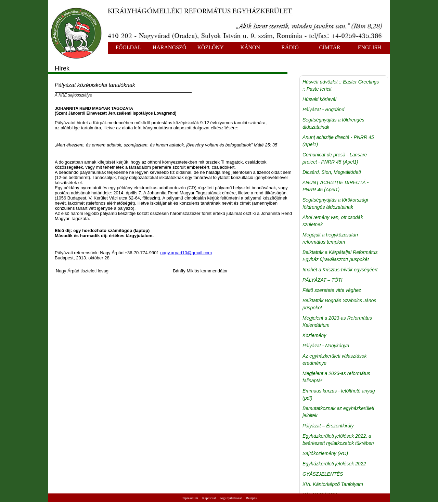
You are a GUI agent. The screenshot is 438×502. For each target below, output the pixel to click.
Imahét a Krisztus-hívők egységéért (339, 269)
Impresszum (189, 498)
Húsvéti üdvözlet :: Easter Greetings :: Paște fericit (340, 85)
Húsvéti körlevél (319, 99)
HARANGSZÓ (169, 47)
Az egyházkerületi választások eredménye (334, 359)
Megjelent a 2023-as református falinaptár (336, 377)
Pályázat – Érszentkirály (327, 425)
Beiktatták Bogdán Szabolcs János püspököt (339, 304)
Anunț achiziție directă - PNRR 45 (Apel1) (338, 140)
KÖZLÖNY (210, 47)
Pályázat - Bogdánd (323, 109)
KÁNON (250, 47)
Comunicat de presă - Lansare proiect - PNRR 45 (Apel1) (334, 158)
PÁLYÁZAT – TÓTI (322, 280)
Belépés (251, 498)
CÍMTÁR (329, 47)
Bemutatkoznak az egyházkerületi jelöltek (338, 412)
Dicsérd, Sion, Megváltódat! (331, 172)
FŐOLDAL (128, 47)
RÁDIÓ (290, 47)
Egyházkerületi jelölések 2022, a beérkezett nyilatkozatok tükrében (338, 439)
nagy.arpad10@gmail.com (186, 252)
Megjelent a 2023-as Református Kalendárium (337, 321)
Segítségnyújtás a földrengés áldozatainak (333, 123)
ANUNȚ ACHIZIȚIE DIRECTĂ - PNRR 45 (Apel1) (335, 186)
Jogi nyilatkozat (231, 498)
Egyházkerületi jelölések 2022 (334, 463)
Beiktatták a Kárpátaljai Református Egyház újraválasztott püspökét (339, 255)
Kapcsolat (209, 498)
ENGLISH (369, 47)
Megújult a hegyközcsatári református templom (330, 238)
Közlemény (314, 335)
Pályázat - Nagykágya (325, 345)
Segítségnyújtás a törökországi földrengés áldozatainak (335, 203)
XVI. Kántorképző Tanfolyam (332, 484)
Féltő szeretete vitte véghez (331, 290)
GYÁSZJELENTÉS (322, 474)
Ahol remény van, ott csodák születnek (332, 221)
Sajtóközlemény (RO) (325, 453)
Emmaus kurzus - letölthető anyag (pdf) (338, 394)
